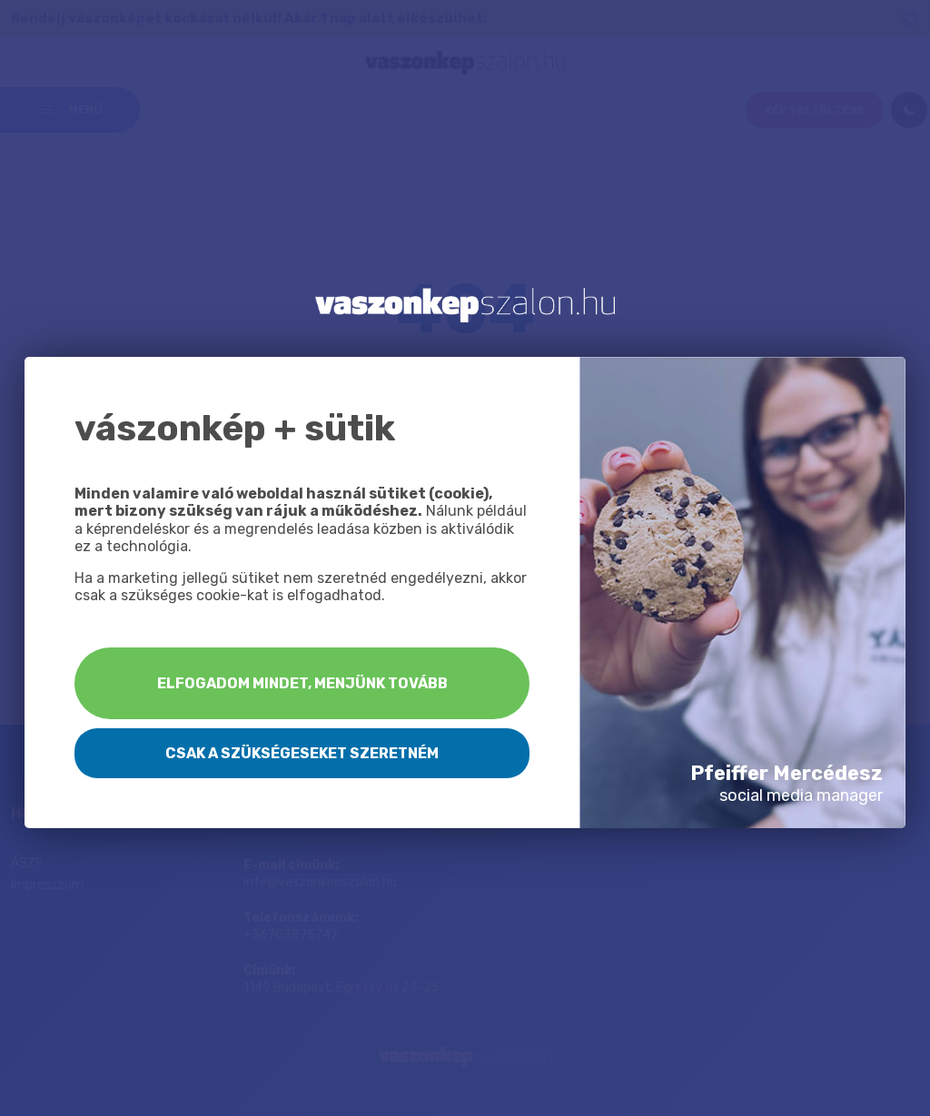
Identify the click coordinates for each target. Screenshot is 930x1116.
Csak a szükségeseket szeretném (302, 753)
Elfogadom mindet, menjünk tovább (302, 683)
